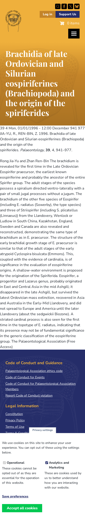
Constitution (14, 414)
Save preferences (15, 502)
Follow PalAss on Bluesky (77, 6)
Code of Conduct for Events (25, 377)
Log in (47, 14)
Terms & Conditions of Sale (24, 433)
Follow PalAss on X (70, 6)
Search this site (58, 6)
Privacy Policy (15, 420)
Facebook (64, 6)
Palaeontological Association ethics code (34, 371)
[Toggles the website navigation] (74, 33)
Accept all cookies (22, 514)
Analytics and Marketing (59, 471)
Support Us (67, 14)
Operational (15, 468)
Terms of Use (14, 427)
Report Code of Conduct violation (29, 395)
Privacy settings (42, 436)
